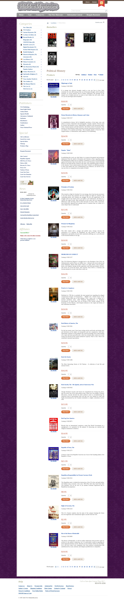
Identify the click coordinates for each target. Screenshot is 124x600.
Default (101, 74)
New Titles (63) (27, 27)
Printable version (98, 22)
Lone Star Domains (25, 174)
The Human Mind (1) (28, 84)
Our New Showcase (56, 15)
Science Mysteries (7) (28, 71)
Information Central (74, 15)
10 (74, 79)
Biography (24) (27, 39)
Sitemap (22, 143)
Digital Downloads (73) (29, 47)
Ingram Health (24, 114)
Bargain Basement (25, 151)
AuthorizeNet (48, 586)
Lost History (54, 22)
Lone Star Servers (25, 176)
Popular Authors (28, 69)
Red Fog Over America (67, 418)
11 (77, 79)
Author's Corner (23, 588)
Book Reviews (70, 586)
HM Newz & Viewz (25, 161)
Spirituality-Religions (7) (29, 74)
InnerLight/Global (25, 109)
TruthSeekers (24, 123)
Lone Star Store (24, 172)
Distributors (23, 120)
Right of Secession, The (67, 506)
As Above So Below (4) (28, 35)
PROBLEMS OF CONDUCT (69, 254)
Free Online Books (37, 591)
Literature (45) (27, 57)
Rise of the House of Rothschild (70, 533)
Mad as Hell (23, 163)
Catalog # (83, 74)
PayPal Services (59, 586)
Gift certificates (24, 137)
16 (89, 79)
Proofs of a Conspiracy (67, 288)
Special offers (24, 141)
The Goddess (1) (26, 81)
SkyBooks (23, 118)
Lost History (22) (27, 59)
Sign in (87, 2)
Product (90, 74)
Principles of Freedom (67, 187)
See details (54, 96)
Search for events (25, 139)
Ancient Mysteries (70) (28, 32)
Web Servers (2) (27, 89)
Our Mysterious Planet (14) (30, 66)
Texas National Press (26, 127)
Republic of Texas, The (67, 447)
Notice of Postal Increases (52, 591)
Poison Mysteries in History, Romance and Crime (75, 115)
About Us (29, 586)
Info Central (23, 156)
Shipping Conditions (36, 588)
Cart (29, 15)
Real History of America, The (69, 323)
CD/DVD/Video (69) (29, 42)
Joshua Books (24, 111)
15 (87, 79)
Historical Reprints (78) (29, 54)
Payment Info (38, 586)
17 (92, 79)
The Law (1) (25, 86)
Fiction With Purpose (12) (30, 49)
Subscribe (29, 224)
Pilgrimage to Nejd (66, 83)
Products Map (24, 146)
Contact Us (40, 15)
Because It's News (25, 165)
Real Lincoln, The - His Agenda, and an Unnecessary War (77, 384)
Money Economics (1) (28, 62)
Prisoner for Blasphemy (68, 223)
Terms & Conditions (24, 591)
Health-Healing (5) (27, 52)
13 (82, 79)
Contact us (22, 586)
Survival (24, 76)
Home (21, 15)
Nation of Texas (24, 170)
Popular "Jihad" (66, 150)
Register (94, 2)
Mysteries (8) (26, 64)
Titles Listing (48, 588)
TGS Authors (26, 30)
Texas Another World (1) (29, 79)
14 (84, 79)
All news (22, 224)
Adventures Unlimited (26, 116)
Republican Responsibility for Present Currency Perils (76, 475)
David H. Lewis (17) (28, 44)
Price (95, 74)
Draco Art (23, 167)
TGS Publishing (24, 107)
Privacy (70, 588)
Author (22, 125)
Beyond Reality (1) (27, 37)
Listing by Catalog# (59, 588)
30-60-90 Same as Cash (25, 593)
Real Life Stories (66, 357)
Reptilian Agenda (25, 158)
